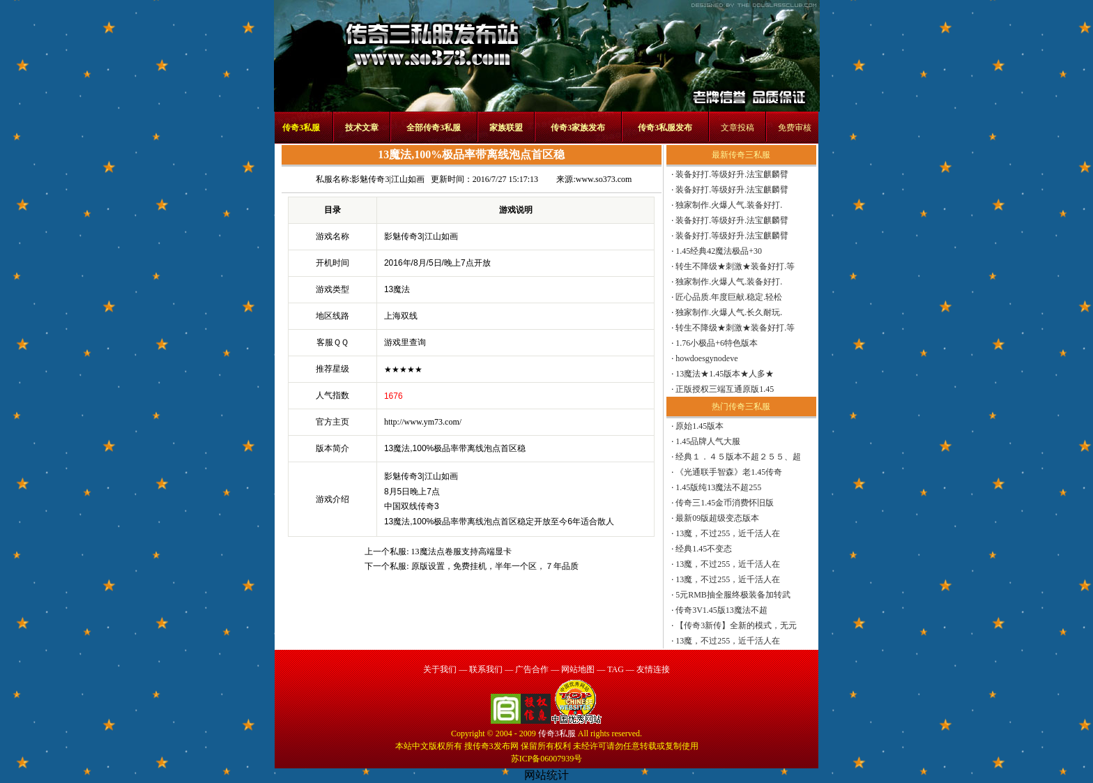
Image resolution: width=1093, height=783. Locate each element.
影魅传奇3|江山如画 (387, 179)
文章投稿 (737, 127)
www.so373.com (604, 179)
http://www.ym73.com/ (422, 422)
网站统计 (546, 775)
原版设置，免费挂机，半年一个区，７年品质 (495, 566)
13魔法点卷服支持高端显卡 (461, 551)
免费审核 (794, 127)
